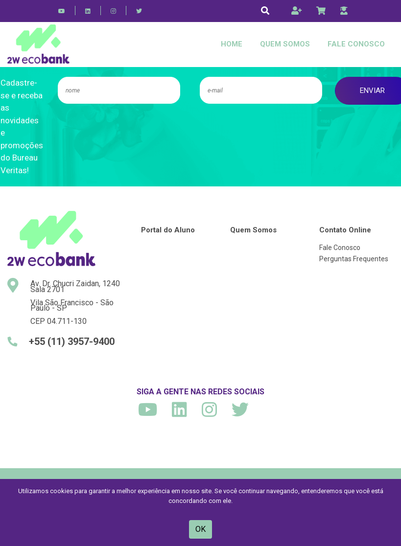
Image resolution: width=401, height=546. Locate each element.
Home (231, 44)
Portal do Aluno (168, 230)
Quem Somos (285, 44)
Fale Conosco (356, 44)
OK (200, 529)
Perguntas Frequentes (353, 259)
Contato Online (345, 230)
